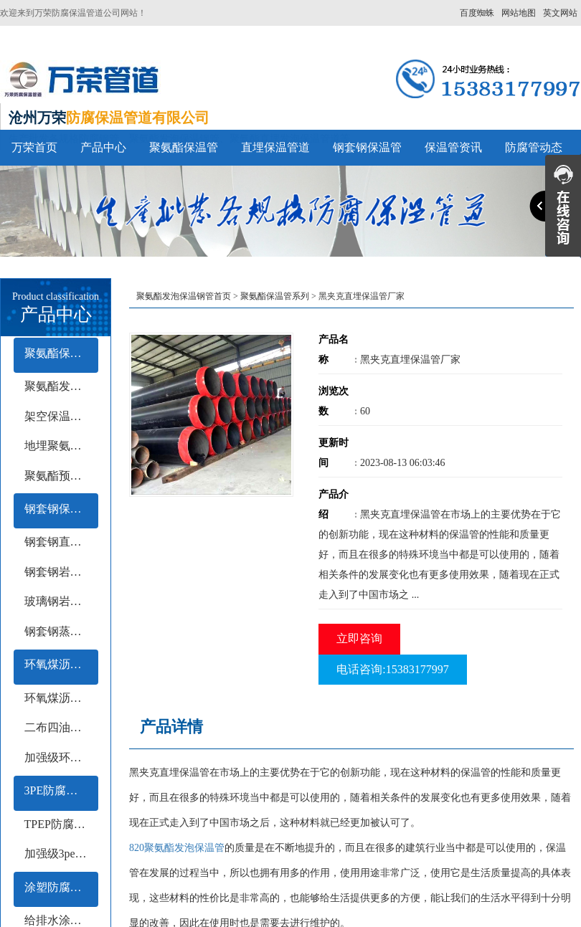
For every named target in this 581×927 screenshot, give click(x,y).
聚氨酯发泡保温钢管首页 (183, 296)
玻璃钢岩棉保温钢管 (61, 601)
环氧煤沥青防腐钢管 (61, 664)
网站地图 (518, 13)
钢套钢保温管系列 (61, 509)
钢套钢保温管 (367, 147)
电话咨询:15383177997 (392, 669)
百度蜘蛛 (477, 13)
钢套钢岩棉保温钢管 (61, 572)
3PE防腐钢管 (57, 790)
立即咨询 (359, 638)
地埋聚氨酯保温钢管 (61, 445)
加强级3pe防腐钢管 (61, 853)
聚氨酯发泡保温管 (61, 386)
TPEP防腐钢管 (60, 824)
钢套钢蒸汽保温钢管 (61, 631)
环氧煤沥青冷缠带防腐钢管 (61, 698)
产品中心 (103, 147)
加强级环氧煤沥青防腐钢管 (61, 757)
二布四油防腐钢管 (61, 727)
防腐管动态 (533, 147)
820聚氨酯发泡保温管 (177, 847)
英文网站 (560, 13)
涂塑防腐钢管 (58, 887)
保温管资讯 (453, 147)
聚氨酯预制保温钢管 (61, 476)
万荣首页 (34, 147)
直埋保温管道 (275, 147)
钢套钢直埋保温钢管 (61, 542)
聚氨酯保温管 (183, 147)
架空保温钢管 (58, 416)
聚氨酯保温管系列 (61, 353)
